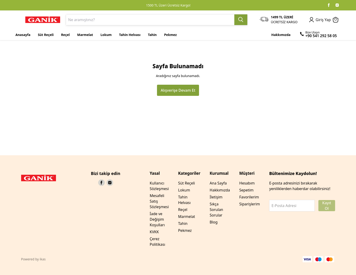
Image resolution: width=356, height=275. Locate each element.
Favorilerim (249, 197)
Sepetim (246, 190)
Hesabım (247, 183)
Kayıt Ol (326, 205)
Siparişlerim (249, 204)
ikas (43, 259)
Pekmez (185, 230)
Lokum (184, 190)
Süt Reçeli (186, 183)
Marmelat (186, 216)
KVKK (154, 231)
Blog (214, 222)
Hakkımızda (220, 190)
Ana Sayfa (218, 183)
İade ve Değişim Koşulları (157, 219)
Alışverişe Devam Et (178, 90)
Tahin (183, 223)
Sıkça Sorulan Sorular (216, 209)
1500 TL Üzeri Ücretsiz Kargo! (168, 5)
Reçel (182, 209)
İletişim (216, 197)
